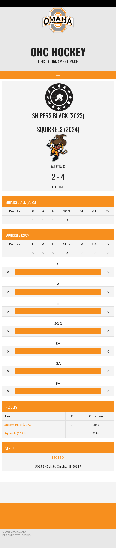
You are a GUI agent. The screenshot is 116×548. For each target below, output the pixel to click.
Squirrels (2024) (15, 433)
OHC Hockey (58, 51)
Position (15, 211)
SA (81, 211)
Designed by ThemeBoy (16, 535)
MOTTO (58, 457)
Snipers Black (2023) (18, 424)
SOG (66, 211)
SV (107, 211)
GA (94, 211)
